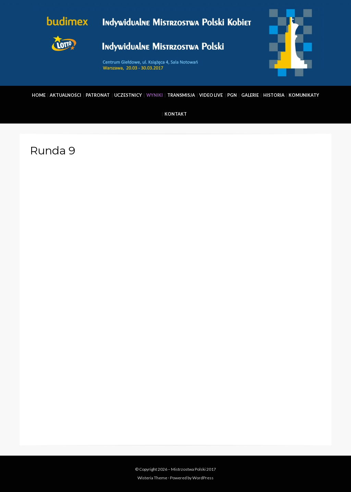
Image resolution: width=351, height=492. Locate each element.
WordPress (203, 477)
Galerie (250, 95)
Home (39, 95)
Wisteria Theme (152, 477)
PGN (232, 95)
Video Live (211, 95)
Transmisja (181, 95)
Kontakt (176, 114)
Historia (274, 95)
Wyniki (154, 95)
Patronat (98, 95)
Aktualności (65, 95)
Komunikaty (304, 95)
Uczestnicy (128, 95)
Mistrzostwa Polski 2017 (193, 469)
